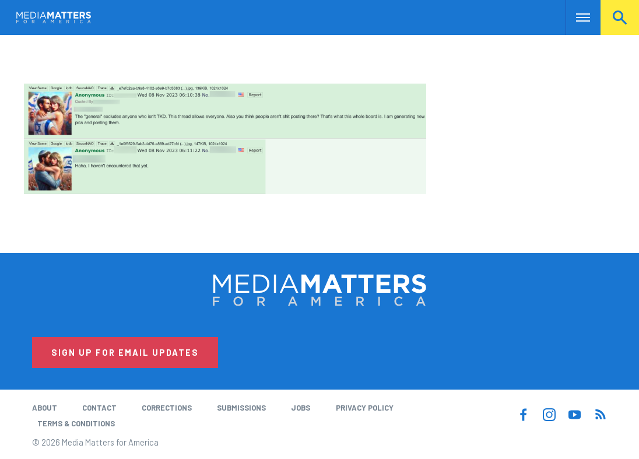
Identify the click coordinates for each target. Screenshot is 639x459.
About (44, 407)
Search (620, 17)
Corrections (167, 407)
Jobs (300, 407)
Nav (575, 17)
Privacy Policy (365, 407)
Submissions (241, 407)
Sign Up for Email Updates (125, 352)
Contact (99, 407)
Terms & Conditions (76, 423)
